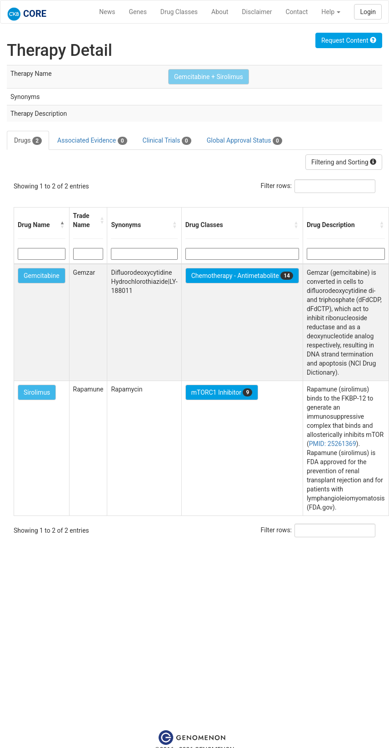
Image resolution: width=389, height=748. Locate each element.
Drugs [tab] (28, 141)
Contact (296, 11)
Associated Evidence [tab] (92, 141)
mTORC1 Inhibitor (222, 392)
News (107, 11)
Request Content (348, 40)
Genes (138, 11)
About (219, 11)
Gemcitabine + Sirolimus (208, 76)
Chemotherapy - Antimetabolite (242, 276)
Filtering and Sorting (343, 162)
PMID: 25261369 (332, 443)
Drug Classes (179, 11)
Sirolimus (37, 392)
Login (368, 11)
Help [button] (330, 11)
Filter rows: (276, 185)
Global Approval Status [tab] (244, 141)
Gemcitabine (42, 275)
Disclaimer (257, 11)
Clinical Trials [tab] (167, 141)
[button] (62, 224)
